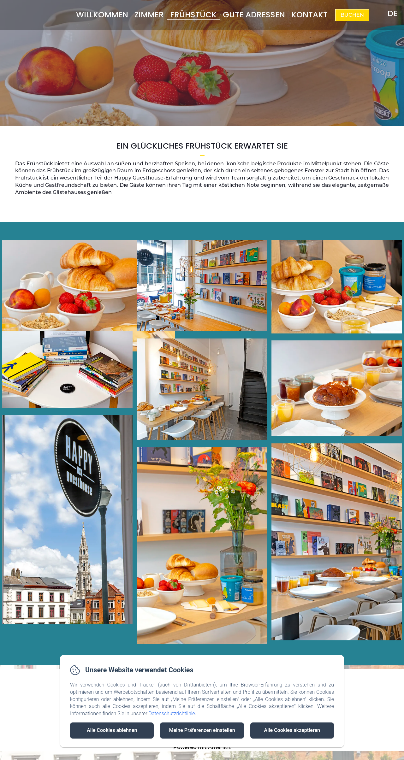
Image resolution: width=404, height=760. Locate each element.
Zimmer (149, 14)
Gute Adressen (254, 14)
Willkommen (102, 14)
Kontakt (309, 14)
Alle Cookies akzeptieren (292, 730)
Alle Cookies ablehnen (112, 730)
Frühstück (193, 14)
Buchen (352, 15)
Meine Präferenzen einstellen (202, 730)
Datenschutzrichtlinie (171, 713)
